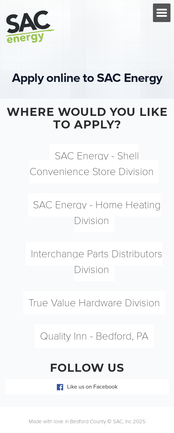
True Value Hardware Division (94, 302)
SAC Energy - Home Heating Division (97, 212)
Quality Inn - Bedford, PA (94, 336)
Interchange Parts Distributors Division (96, 261)
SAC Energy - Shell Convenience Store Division (91, 163)
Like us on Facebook (87, 386)
